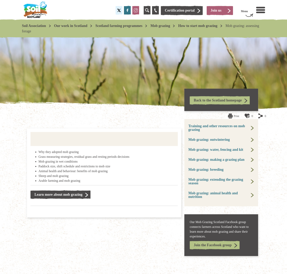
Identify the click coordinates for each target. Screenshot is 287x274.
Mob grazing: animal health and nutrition (213, 195)
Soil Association (34, 26)
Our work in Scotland (70, 26)
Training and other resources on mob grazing (216, 127)
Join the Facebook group (213, 245)
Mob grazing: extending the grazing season (215, 181)
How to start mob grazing (197, 26)
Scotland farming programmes (119, 26)
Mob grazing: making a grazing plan (216, 159)
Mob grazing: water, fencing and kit (215, 149)
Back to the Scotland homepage (218, 100)
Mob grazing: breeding (206, 169)
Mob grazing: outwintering (209, 139)
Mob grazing (160, 26)
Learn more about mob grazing (58, 195)
